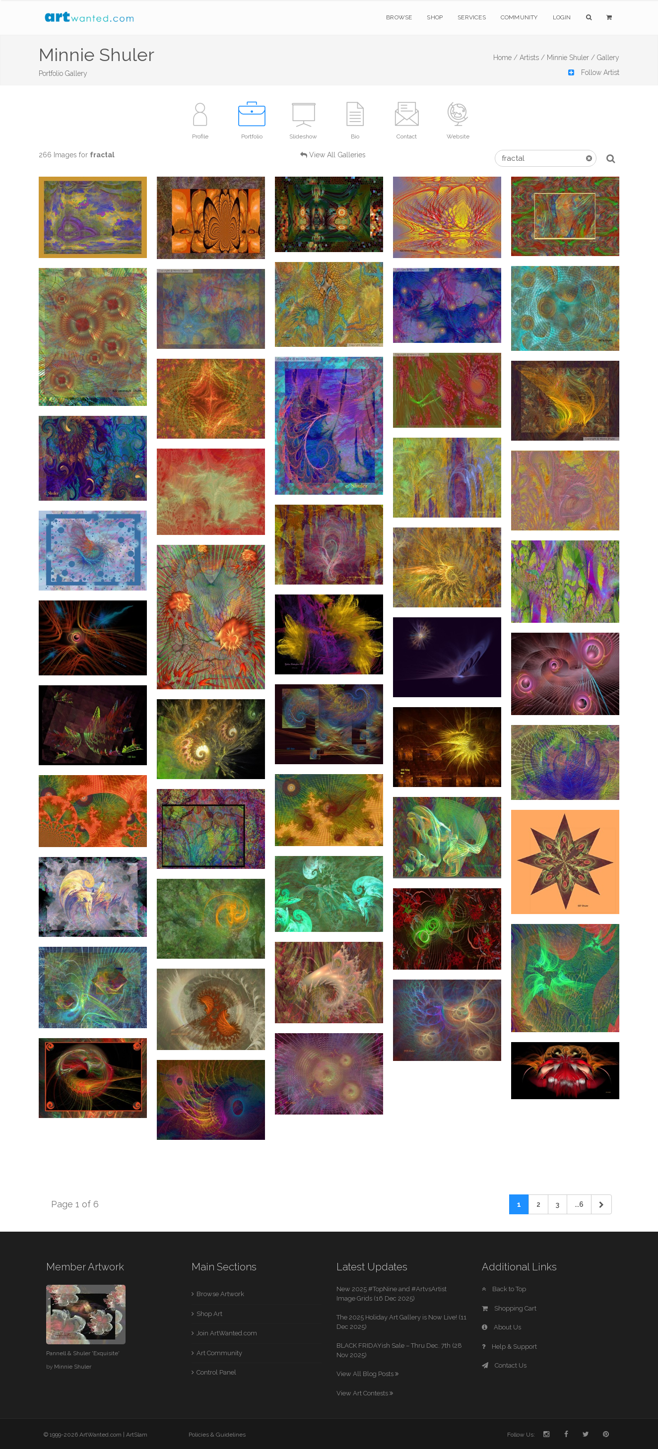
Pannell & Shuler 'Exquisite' (83, 1353)
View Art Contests (364, 1393)
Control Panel (216, 1372)
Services (472, 17)
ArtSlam (136, 1434)
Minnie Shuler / (571, 58)
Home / (505, 58)
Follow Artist (593, 72)
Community (519, 17)
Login (562, 17)
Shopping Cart (509, 1308)
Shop (435, 17)
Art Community (219, 1353)
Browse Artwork (220, 1294)
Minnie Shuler (72, 1366)
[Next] (601, 1204)
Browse (399, 17)
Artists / (532, 58)
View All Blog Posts (367, 1374)
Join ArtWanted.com (227, 1333)
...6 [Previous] (579, 1204)
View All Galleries (337, 155)
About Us (501, 1327)
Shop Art (209, 1313)
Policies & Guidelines (217, 1434)
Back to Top (504, 1289)
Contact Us (504, 1365)
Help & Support (509, 1346)
